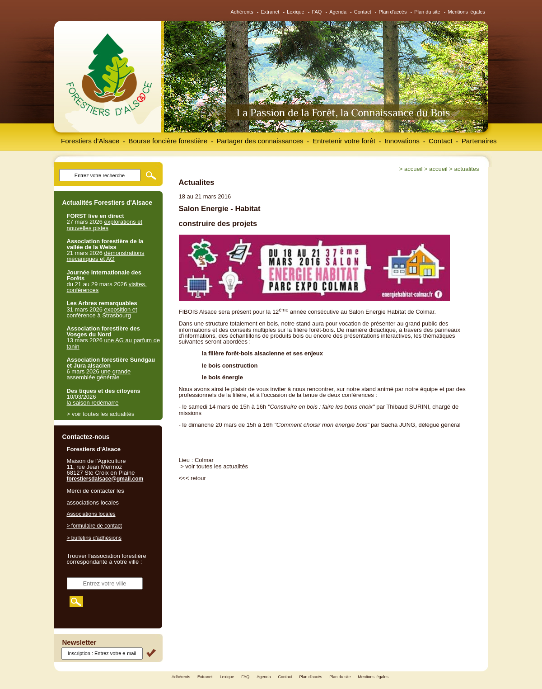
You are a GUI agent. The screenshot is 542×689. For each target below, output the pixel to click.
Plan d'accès (392, 11)
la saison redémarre (93, 402)
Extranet (270, 11)
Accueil (413, 168)
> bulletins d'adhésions (94, 538)
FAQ (317, 11)
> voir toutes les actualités (214, 466)
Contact (362, 11)
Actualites (466, 168)
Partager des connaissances (260, 141)
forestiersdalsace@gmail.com (105, 479)
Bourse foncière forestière (167, 141)
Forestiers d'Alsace (90, 141)
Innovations (402, 141)
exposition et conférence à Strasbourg (102, 312)
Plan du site (427, 11)
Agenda (337, 11)
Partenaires (479, 141)
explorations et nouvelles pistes (105, 224)
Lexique (295, 11)
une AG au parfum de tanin (113, 343)
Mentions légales (466, 11)
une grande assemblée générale (99, 374)
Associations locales (91, 514)
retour (198, 478)
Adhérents (242, 11)
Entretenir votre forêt (344, 141)
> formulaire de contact (94, 526)
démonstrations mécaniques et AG (106, 256)
